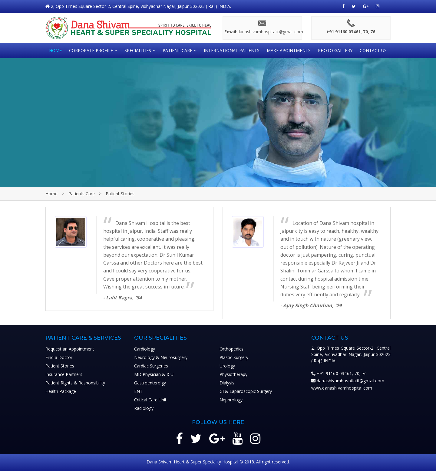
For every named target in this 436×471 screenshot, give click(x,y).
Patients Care (81, 193)
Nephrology (231, 400)
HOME (55, 50)
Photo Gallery (335, 50)
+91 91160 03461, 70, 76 (342, 373)
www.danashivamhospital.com (341, 388)
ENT (138, 391)
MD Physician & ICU (153, 374)
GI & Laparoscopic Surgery (246, 391)
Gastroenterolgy (150, 383)
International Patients (231, 50)
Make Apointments (289, 50)
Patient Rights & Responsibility (75, 383)
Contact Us (373, 50)
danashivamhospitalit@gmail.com (350, 381)
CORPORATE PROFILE (91, 50)
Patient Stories (120, 193)
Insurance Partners (63, 374)
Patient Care (177, 50)
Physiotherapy (233, 374)
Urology (227, 366)
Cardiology (144, 349)
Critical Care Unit (150, 400)
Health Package (60, 391)
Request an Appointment (69, 349)
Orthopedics (231, 349)
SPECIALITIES (137, 50)
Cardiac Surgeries (151, 366)
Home (51, 193)
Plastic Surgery (234, 357)
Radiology (144, 408)
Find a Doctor (58, 357)
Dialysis (227, 383)
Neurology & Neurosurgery (160, 357)
